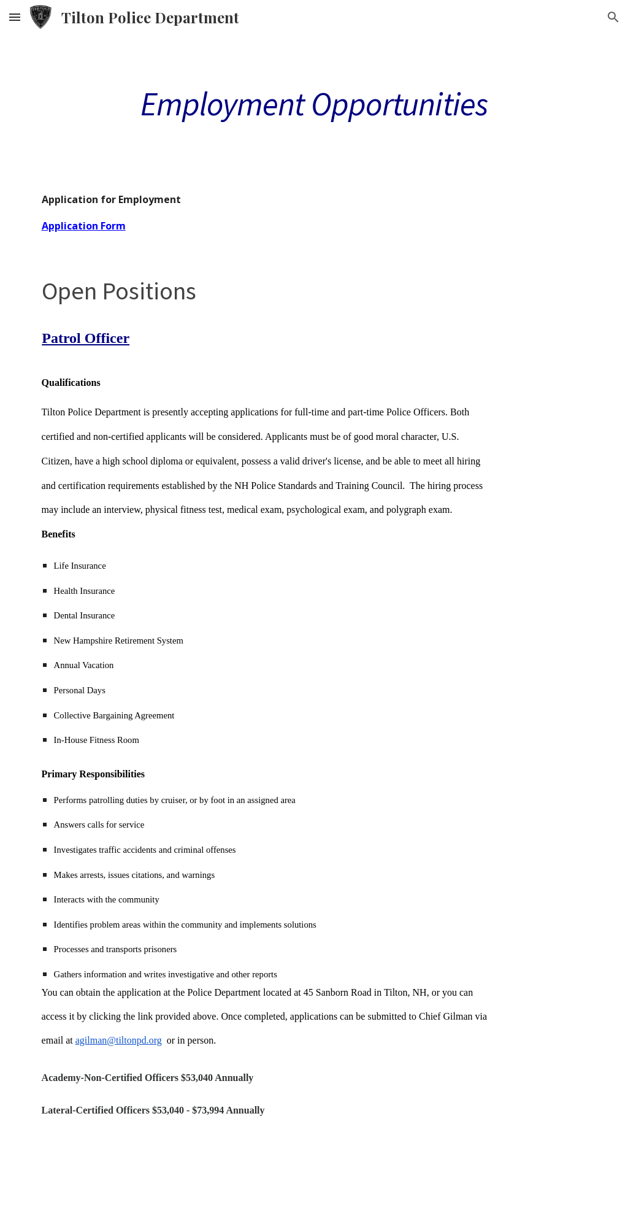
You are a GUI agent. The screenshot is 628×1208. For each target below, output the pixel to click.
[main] (314, 102)
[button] (14, 17)
